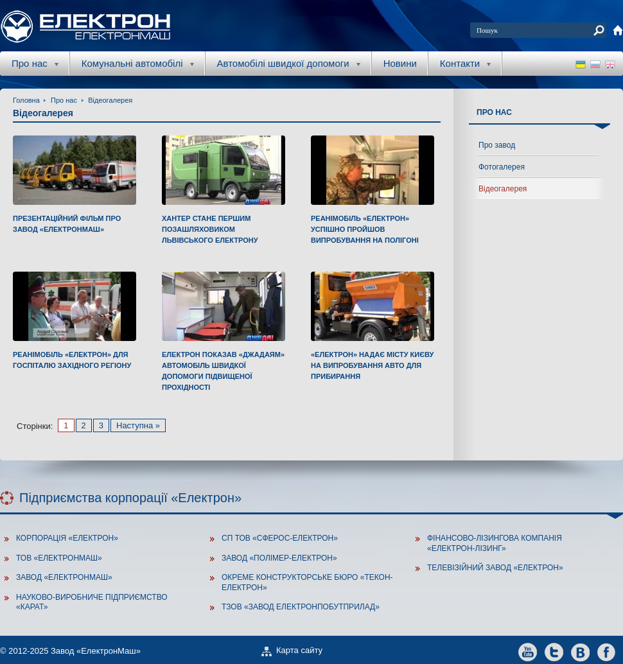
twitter (554, 651)
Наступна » (138, 425)
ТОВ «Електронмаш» (59, 558)
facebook (607, 651)
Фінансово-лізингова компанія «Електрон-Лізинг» (494, 543)
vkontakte (580, 651)
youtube (528, 651)
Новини (400, 63)
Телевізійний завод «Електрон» (495, 567)
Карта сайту (299, 650)
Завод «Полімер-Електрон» (279, 558)
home (618, 30)
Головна (26, 100)
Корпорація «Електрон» (67, 538)
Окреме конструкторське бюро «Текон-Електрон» (307, 582)
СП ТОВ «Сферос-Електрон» (280, 538)
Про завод (496, 145)
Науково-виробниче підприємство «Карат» (92, 602)
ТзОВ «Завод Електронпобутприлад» (301, 606)
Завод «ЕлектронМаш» (64, 577)
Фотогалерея (501, 166)
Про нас (64, 100)
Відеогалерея (110, 100)
